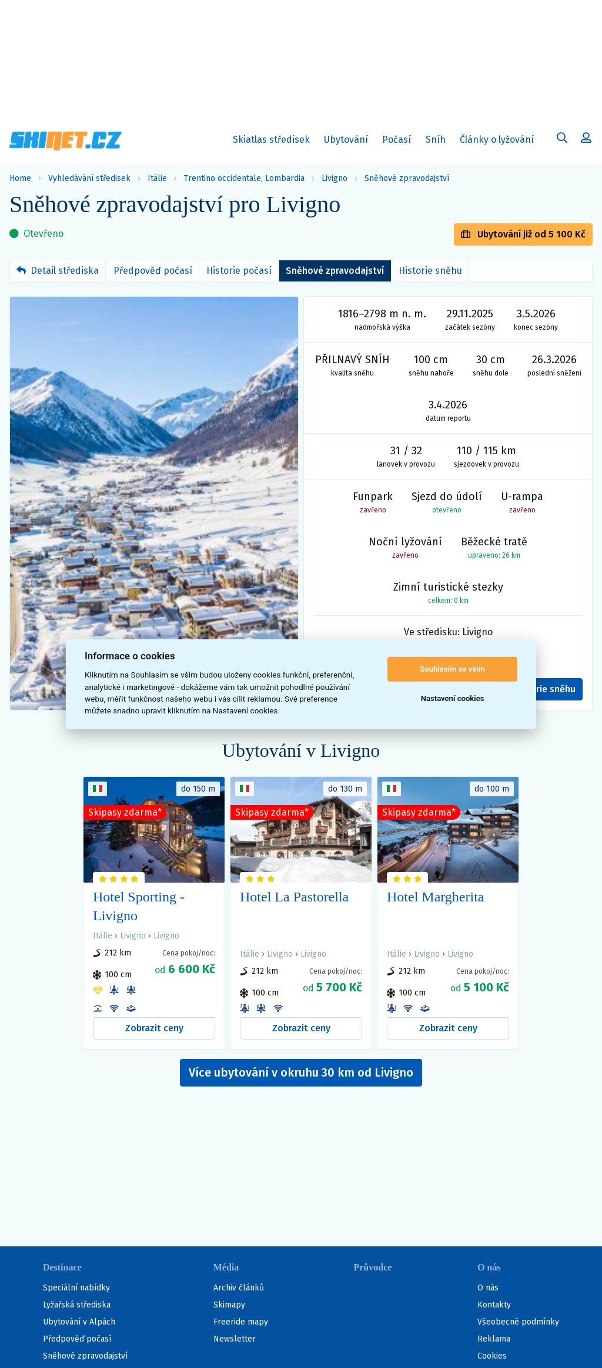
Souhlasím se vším (452, 669)
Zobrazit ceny (154, 1028)
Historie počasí (239, 270)
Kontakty (494, 1305)
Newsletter (234, 1339)
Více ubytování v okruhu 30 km (301, 1072)
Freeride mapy (240, 1322)
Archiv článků (238, 1288)
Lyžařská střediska (77, 1305)
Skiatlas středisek (271, 141)
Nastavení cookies (452, 698)
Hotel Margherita (435, 896)
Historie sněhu (430, 270)
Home (20, 178)
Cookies (492, 1356)
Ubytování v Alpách (79, 1322)
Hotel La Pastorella (294, 896)
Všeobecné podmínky (518, 1322)
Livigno (334, 178)
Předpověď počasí (152, 270)
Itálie (157, 178)
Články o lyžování (497, 139)
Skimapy (229, 1305)
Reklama (493, 1339)
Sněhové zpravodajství (406, 178)
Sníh (438, 141)
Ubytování (348, 141)
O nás (488, 1288)
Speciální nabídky (76, 1288)
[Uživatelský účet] (562, 139)
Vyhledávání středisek (89, 178)
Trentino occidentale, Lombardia (244, 178)
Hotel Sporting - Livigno (139, 906)
